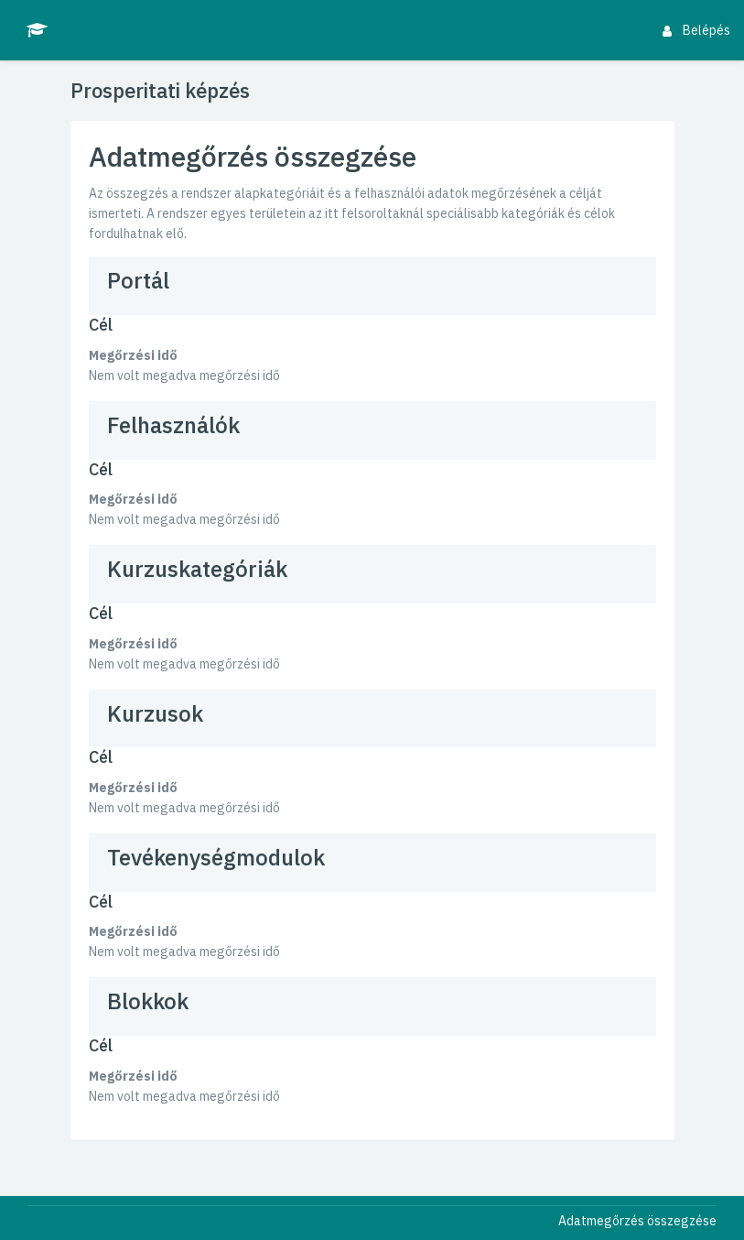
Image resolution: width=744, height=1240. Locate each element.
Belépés (697, 30)
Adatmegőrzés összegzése (637, 1221)
